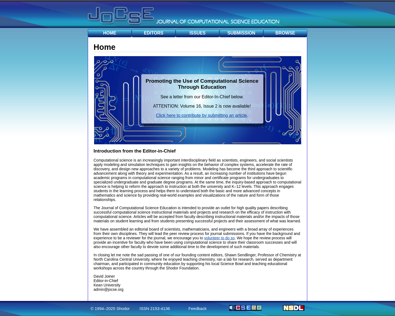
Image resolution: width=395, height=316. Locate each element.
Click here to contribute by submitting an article (201, 115)
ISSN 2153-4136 (155, 308)
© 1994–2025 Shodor (110, 308)
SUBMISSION (241, 33)
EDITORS (153, 33)
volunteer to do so (219, 238)
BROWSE (285, 33)
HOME (109, 33)
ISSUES (198, 33)
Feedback (197, 308)
